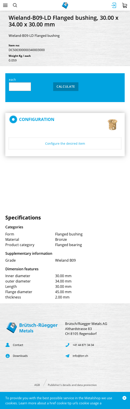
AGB (37, 384)
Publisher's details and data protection (72, 384)
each (20, 84)
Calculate (65, 86)
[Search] (15, 5)
